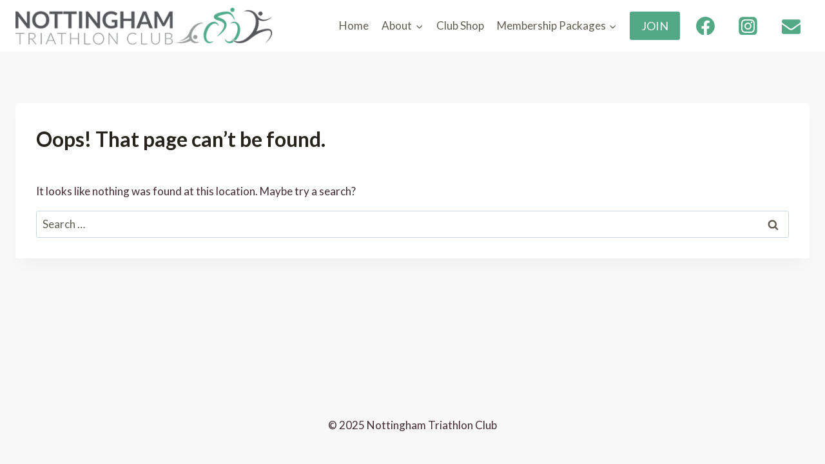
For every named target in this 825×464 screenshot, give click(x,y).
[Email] (791, 25)
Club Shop (460, 25)
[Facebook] (705, 25)
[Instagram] (748, 25)
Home (354, 25)
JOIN (654, 26)
